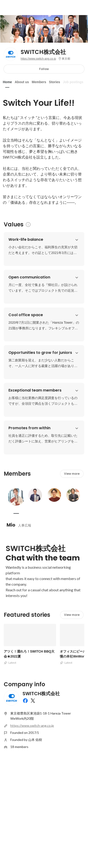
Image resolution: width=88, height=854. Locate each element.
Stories (54, 82)
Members (39, 82)
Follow (44, 69)
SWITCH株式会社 (43, 52)
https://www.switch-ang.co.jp (38, 58)
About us (22, 82)
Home (7, 82)
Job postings (73, 82)
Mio (11, 525)
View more (72, 474)
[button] (77, 239)
